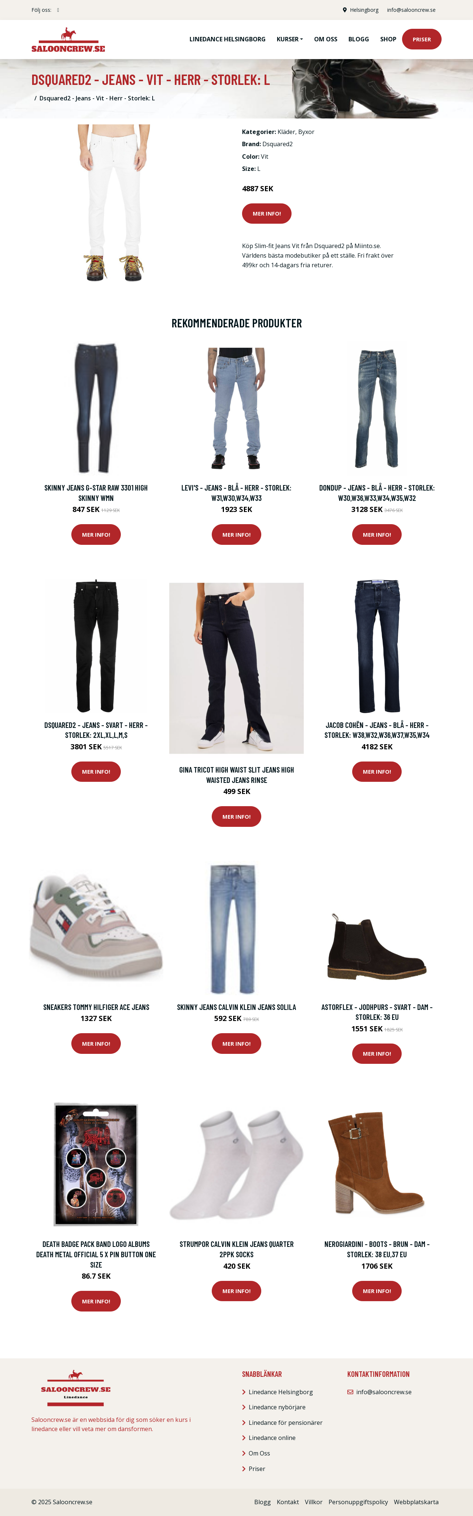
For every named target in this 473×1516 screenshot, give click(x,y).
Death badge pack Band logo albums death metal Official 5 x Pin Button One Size (96, 1254)
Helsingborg (364, 9)
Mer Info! (267, 213)
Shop (388, 39)
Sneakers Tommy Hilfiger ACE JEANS (96, 1006)
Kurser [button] (288, 39)
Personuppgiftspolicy (358, 1502)
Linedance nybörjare (277, 1407)
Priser (422, 39)
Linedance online (272, 1438)
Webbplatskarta (416, 1502)
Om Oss (259, 1453)
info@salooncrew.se (411, 9)
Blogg (358, 39)
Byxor (306, 132)
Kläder (286, 132)
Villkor (314, 1502)
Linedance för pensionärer (286, 1423)
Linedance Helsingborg (228, 39)
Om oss (325, 39)
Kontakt (288, 1502)
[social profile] (58, 10)
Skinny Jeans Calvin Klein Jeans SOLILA (236, 1006)
